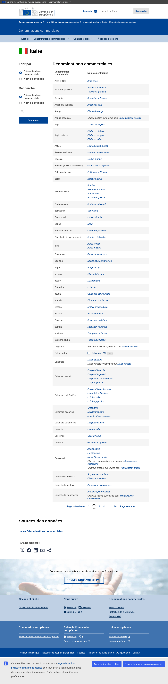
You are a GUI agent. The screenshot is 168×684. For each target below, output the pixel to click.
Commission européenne (30, 22)
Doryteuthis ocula (96, 370)
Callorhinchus (94, 436)
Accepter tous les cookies (106, 664)
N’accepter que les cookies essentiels (143, 664)
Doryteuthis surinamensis (100, 378)
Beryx (90, 224)
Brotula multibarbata (98, 307)
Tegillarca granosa (97, 92)
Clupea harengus (96, 111)
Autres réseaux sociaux (75, 641)
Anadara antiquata (97, 87)
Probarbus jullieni (96, 197)
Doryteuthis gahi (96, 412)
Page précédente (76, 506)
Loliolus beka (94, 397)
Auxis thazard (94, 248)
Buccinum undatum (97, 320)
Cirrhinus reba (95, 139)
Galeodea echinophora (99, 294)
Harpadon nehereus (97, 327)
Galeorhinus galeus (97, 442)
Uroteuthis (93, 408)
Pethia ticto (93, 193)
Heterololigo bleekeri (98, 393)
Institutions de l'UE (118, 636)
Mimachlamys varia (97, 457)
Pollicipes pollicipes (97, 172)
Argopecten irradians (98, 474)
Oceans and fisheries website (33, 607)
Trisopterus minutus (97, 333)
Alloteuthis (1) (99, 353)
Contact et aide (81, 39)
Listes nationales (91, 22)
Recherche (141, 11)
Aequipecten (94, 449)
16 (115, 506)
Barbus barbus (95, 179)
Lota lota (92, 287)
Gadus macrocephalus (99, 165)
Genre (110, 353)
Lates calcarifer (95, 217)
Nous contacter (116, 607)
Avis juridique (123, 653)
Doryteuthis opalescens (99, 389)
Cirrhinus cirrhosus (97, 131)
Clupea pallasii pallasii (130, 118)
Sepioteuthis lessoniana (99, 416)
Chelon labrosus (96, 274)
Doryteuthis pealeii (97, 374)
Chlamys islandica (97, 478)
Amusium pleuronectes (99, 491)
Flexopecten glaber (130, 468)
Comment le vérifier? (60, 2)
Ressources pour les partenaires (58, 653)
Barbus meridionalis (97, 204)
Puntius (91, 185)
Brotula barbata (95, 313)
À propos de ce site (108, 39)
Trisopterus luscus (97, 340)
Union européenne (118, 641)
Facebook (70, 636)
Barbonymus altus (96, 189)
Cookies (81, 653)
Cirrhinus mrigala (96, 135)
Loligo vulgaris (95, 360)
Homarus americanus (98, 152)
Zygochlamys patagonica (100, 485)
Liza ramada (94, 281)
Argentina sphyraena (98, 98)
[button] (22, 550)
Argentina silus (95, 105)
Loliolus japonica (96, 401)
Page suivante (127, 506)
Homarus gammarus (98, 146)
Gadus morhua (95, 159)
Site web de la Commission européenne (39, 636)
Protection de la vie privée (122, 612)
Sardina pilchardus (97, 237)
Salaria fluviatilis (130, 346)
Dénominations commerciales (65, 22)
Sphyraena (93, 211)
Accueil (25, 39)
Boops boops (94, 267)
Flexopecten (94, 453)
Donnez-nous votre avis (84, 580)
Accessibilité (115, 616)
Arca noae (93, 81)
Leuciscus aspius (96, 124)
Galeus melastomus (97, 254)
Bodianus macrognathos (100, 261)
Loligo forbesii (124, 364)
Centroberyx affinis (97, 230)
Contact (136, 653)
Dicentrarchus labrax (98, 300)
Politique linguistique (29, 653)
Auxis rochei (94, 244)
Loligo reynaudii (95, 382)
